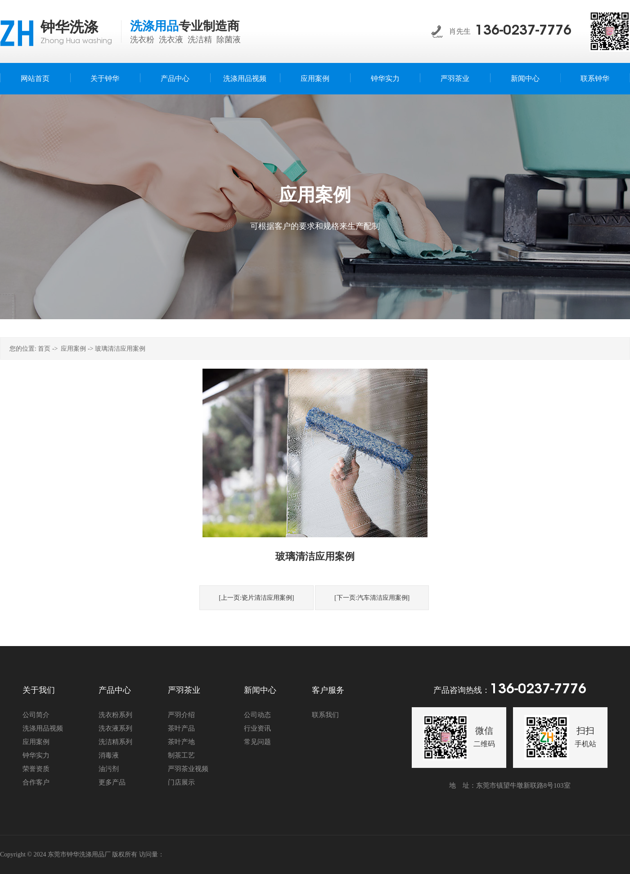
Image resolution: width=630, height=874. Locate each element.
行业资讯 (257, 728)
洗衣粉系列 (115, 714)
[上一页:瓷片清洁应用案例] (256, 597)
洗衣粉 (142, 39)
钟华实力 (36, 755)
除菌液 (228, 39)
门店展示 (181, 782)
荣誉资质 (36, 768)
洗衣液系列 (115, 728)
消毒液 (109, 755)
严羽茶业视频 (188, 768)
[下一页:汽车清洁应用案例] (372, 597)
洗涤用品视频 (42, 728)
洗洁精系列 (115, 741)
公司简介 (36, 714)
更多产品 (112, 782)
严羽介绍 (181, 714)
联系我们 (325, 714)
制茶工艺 (181, 755)
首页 (44, 348)
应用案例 (73, 348)
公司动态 (257, 714)
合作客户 (36, 782)
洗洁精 (200, 39)
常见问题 (257, 741)
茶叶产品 (181, 728)
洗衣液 (171, 39)
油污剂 (109, 768)
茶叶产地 (181, 741)
